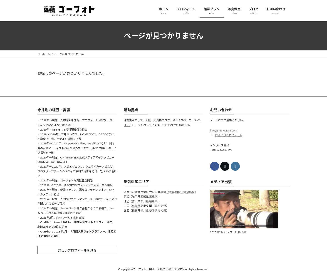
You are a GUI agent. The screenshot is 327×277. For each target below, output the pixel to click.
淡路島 (190, 192)
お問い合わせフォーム (228, 135)
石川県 (145, 201)
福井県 (153, 201)
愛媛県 (153, 210)
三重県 (153, 196)
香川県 (145, 210)
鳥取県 (136, 206)
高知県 (162, 210)
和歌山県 (180, 192)
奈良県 (170, 192)
